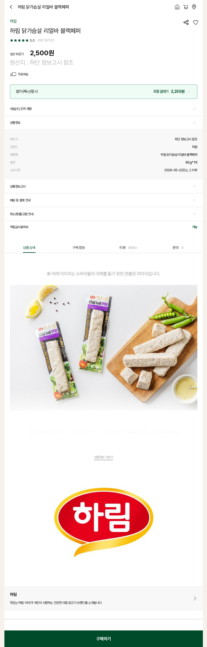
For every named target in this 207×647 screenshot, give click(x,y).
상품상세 (29, 247)
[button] (103, 92)
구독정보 (78, 247)
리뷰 (128, 247)
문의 (178, 247)
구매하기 (103, 639)
